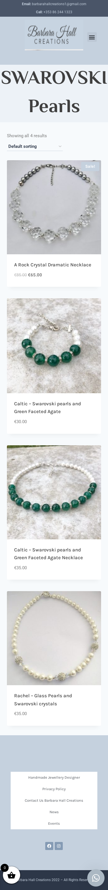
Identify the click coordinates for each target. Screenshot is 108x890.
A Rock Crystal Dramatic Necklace (52, 265)
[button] (92, 37)
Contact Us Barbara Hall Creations (54, 800)
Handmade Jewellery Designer (54, 777)
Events (54, 823)
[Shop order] (35, 146)
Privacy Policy (54, 789)
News (54, 812)
